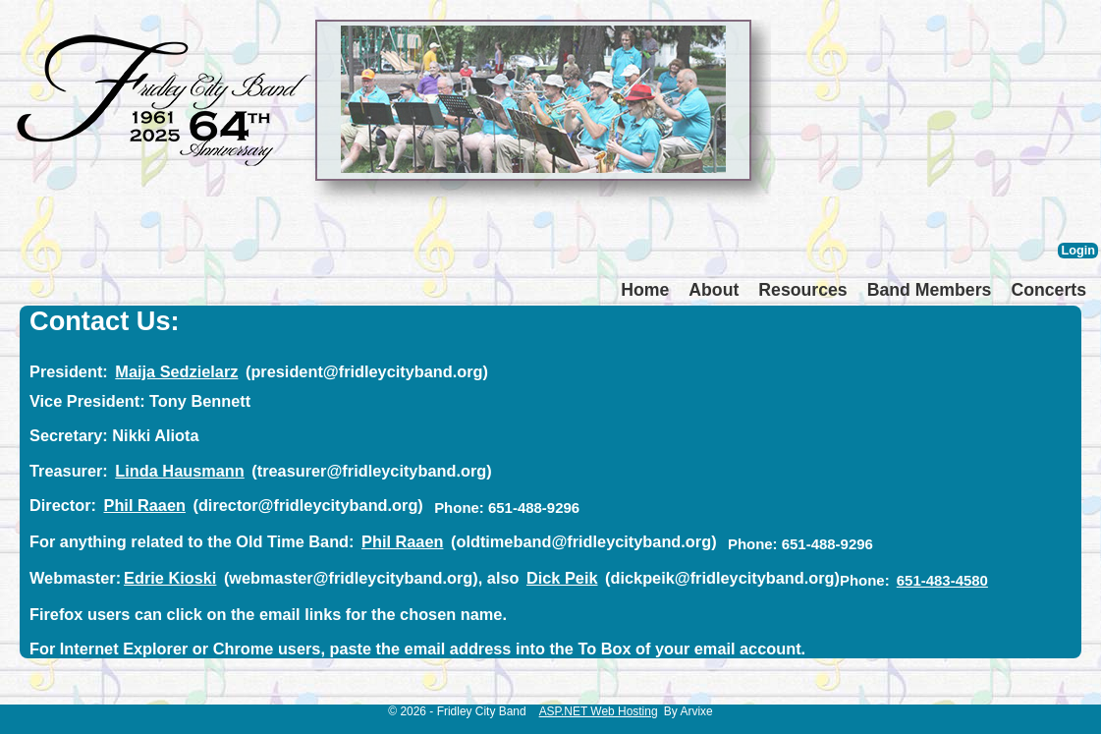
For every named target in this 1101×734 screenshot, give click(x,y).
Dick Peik (562, 578)
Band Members (929, 290)
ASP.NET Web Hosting (598, 711)
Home (645, 290)
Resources (802, 290)
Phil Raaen (145, 505)
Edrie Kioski (170, 578)
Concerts (1048, 290)
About (713, 290)
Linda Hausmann (179, 471)
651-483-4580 (942, 580)
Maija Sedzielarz (176, 371)
